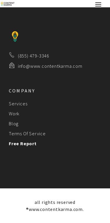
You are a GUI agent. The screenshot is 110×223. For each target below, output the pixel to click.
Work (14, 113)
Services (18, 104)
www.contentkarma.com (56, 209)
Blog (13, 123)
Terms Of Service (27, 133)
